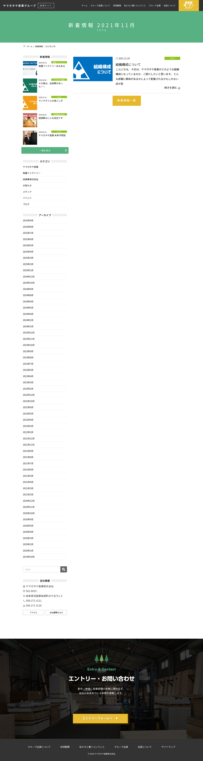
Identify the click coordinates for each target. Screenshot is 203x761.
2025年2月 (28, 264)
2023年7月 (28, 363)
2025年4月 (28, 251)
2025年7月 (28, 232)
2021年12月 (29, 438)
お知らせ (27, 185)
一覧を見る (44, 150)
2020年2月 (28, 544)
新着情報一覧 (126, 100)
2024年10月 (29, 282)
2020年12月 (29, 500)
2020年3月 (28, 538)
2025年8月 (28, 226)
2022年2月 (28, 432)
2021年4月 (28, 482)
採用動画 (117, 6)
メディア (27, 191)
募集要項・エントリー (189, 5)
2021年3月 (28, 488)
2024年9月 (28, 289)
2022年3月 (28, 426)
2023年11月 (29, 338)
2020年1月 (28, 550)
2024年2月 (28, 320)
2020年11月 (29, 506)
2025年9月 (28, 220)
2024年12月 (29, 276)
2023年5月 (28, 369)
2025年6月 (28, 239)
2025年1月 (28, 270)
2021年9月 (28, 450)
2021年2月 (28, 494)
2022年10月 (29, 401)
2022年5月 (28, 413)
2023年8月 (28, 357)
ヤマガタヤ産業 (30, 166)
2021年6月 (28, 469)
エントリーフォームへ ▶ (100, 718)
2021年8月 (28, 457)
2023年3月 (28, 382)
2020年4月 (28, 531)
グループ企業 (155, 6)
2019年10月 (29, 556)
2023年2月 (28, 388)
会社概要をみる (56, 612)
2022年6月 (28, 407)
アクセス (33, 612)
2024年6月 (28, 301)
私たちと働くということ (135, 6)
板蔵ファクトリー (32, 173)
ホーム (84, 6)
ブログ (26, 204)
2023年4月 (28, 376)
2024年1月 (28, 326)
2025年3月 (28, 257)
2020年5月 (28, 525)
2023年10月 (29, 345)
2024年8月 (28, 295)
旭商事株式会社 (30, 179)
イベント (27, 197)
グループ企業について (100, 6)
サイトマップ (168, 746)
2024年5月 (28, 307)
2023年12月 (29, 332)
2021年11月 (29, 444)
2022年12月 (29, 394)
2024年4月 (28, 313)
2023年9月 (28, 351)
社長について (169, 6)
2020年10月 (29, 513)
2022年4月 (28, 419)
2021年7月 (28, 463)
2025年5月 (28, 245)
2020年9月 (28, 519)
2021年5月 (28, 475)
